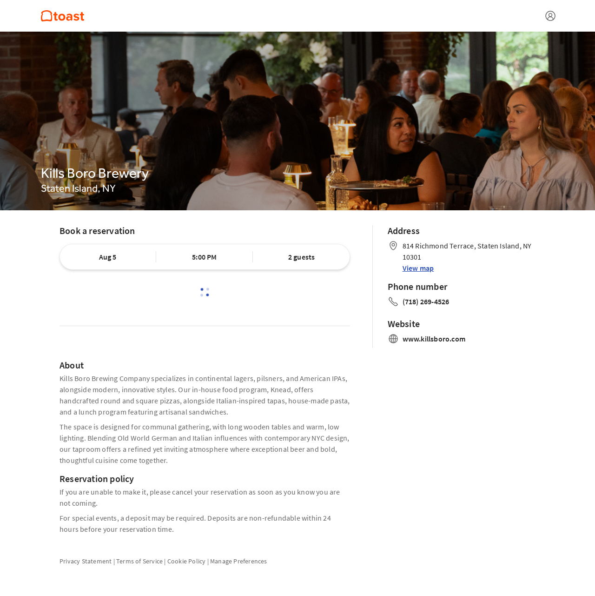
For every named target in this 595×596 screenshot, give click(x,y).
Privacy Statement (86, 561)
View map (418, 268)
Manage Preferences (238, 561)
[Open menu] (550, 16)
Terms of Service (139, 561)
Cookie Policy (186, 561)
